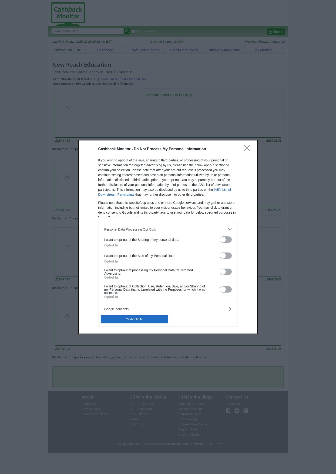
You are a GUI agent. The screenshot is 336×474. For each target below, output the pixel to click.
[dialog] (168, 237)
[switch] (226, 239)
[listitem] (168, 229)
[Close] (248, 149)
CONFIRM (134, 319)
